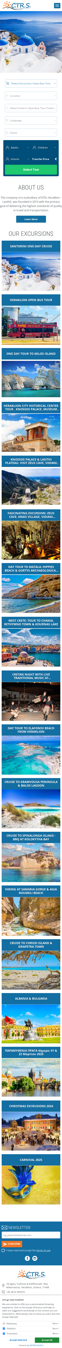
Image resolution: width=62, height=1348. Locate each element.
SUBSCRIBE (12, 1244)
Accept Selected (18, 1339)
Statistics (11, 1328)
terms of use (43, 1250)
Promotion (12, 1333)
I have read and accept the (28, 1250)
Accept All (47, 1339)
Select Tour (31, 169)
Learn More (31, 219)
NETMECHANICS (36, 1345)
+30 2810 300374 (15, 1291)
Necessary (12, 1323)
